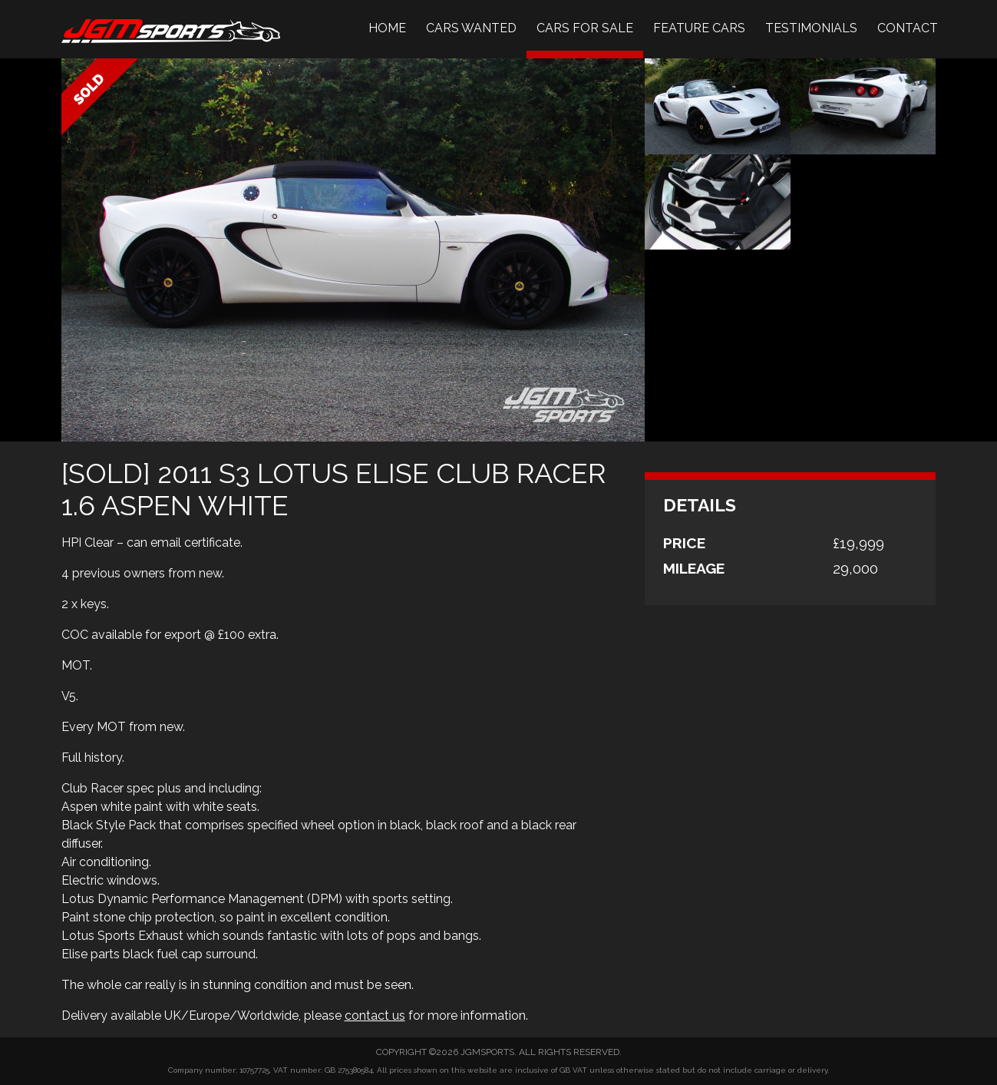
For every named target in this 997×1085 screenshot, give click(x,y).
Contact (907, 28)
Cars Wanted (471, 28)
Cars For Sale (584, 28)
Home (387, 28)
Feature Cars (699, 28)
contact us (375, 1015)
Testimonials (811, 28)
